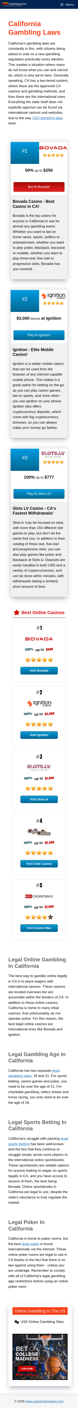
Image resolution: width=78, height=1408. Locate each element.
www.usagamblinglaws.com (44, 1401)
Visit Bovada (39, 670)
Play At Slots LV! (39, 494)
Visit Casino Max (39, 928)
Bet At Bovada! (39, 187)
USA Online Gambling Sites (42, 1322)
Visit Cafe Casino (39, 863)
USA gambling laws (47, 118)
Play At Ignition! (38, 335)
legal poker (30, 1244)
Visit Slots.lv (39, 799)
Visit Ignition (39, 735)
